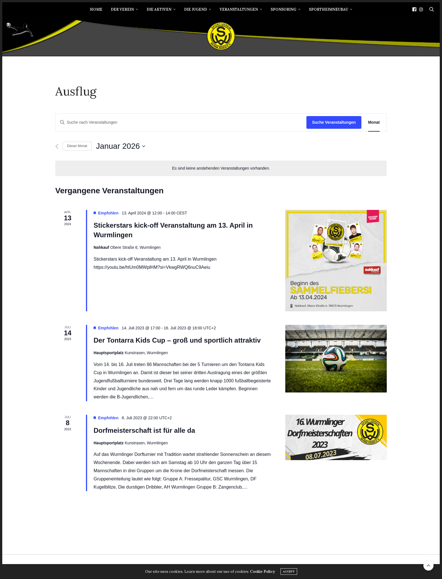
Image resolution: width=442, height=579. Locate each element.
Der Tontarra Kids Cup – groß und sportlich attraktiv (177, 340)
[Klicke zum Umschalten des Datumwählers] (120, 146)
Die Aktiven (159, 9)
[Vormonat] (56, 146)
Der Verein (122, 9)
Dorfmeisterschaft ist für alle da (144, 430)
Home (96, 9)
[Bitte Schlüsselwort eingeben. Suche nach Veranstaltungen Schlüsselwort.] (181, 122)
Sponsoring (283, 9)
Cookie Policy (262, 571)
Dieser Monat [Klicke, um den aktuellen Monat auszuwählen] (77, 146)
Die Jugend (195, 9)
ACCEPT (289, 572)
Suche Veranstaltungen (334, 122)
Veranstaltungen (239, 9)
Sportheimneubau (328, 9)
